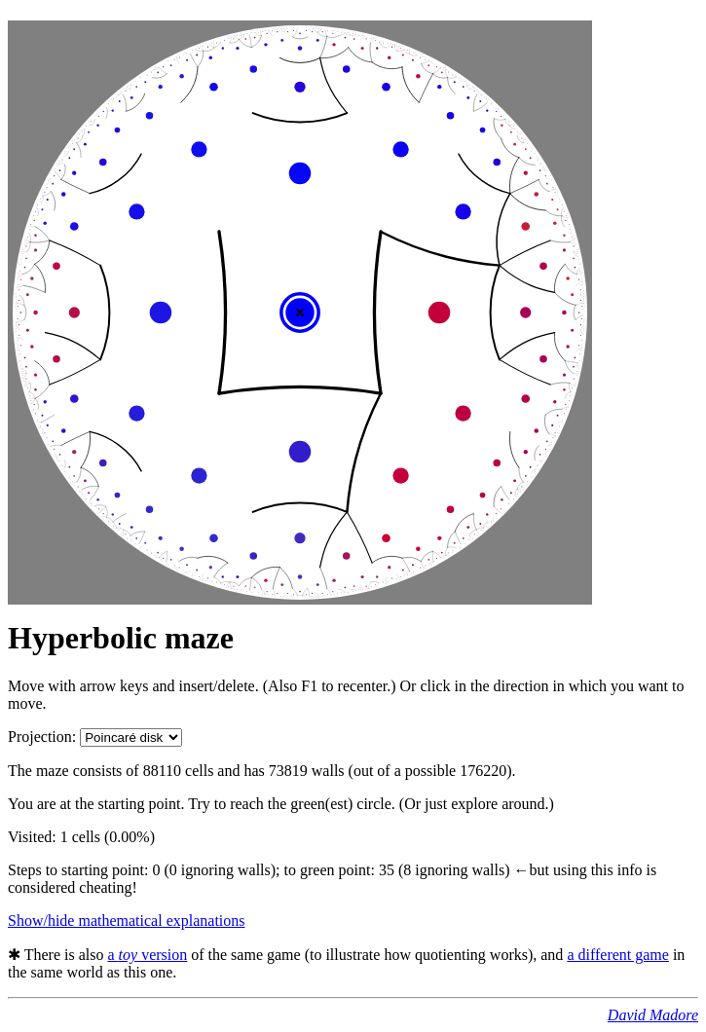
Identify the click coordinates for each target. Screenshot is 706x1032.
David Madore (653, 1015)
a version (147, 954)
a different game (618, 954)
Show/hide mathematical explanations (126, 920)
